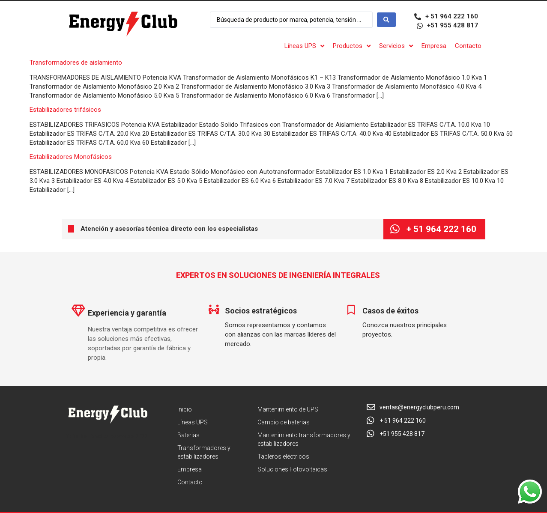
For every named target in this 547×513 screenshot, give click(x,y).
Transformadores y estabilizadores (203, 452)
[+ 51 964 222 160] (394, 229)
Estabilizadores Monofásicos (71, 157)
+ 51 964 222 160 (441, 229)
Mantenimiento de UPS (287, 409)
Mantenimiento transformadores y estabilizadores (303, 439)
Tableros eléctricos (283, 456)
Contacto (190, 482)
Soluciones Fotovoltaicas (292, 469)
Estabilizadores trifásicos (65, 109)
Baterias (188, 435)
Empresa (189, 469)
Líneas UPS (192, 422)
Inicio (184, 409)
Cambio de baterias (283, 422)
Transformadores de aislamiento (76, 62)
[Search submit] (386, 19)
